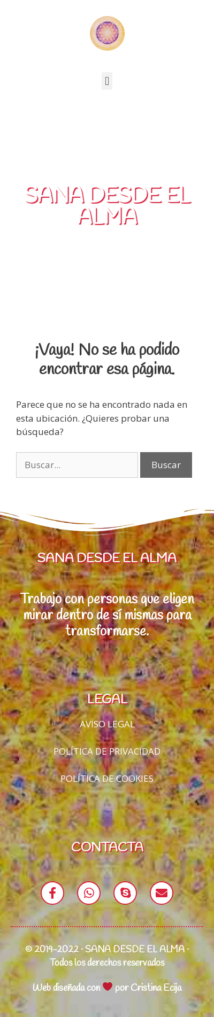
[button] (107, 81)
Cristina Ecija (156, 988)
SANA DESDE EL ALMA (107, 207)
